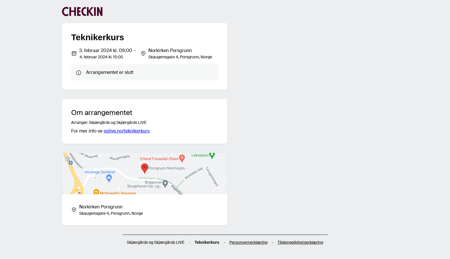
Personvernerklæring (248, 242)
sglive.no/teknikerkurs (127, 131)
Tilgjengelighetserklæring (300, 242)
